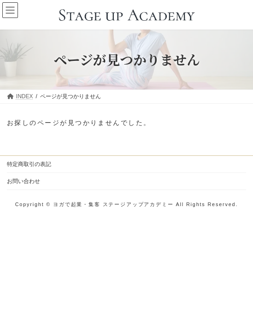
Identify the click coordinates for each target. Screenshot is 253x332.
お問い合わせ (23, 181)
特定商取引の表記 (29, 164)
